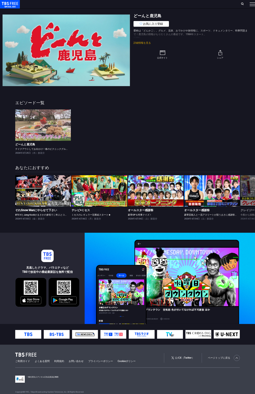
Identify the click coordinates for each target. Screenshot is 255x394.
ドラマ (71, 11)
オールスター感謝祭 (140, 217)
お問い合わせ (76, 368)
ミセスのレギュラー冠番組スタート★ (91, 222)
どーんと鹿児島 (25, 151)
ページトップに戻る (224, 365)
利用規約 (59, 368)
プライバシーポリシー (100, 368)
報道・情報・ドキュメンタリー (117, 11)
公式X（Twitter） (182, 364)
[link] (43, 132)
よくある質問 (42, 368)
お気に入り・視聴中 (105, 4)
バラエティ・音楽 (88, 11)
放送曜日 (52, 4)
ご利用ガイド (22, 368)
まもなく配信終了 (54, 11)
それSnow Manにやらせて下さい (36, 217)
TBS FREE (9, 6)
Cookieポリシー (127, 368)
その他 (140, 11)
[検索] (219, 4)
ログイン (186, 4)
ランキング (67, 4)
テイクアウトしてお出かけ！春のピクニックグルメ (41, 156)
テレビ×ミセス (81, 217)
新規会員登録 (203, 4)
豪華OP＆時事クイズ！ (140, 222)
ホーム (40, 4)
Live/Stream (84, 4)
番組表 (244, 4)
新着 (38, 11)
